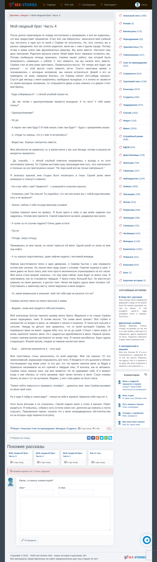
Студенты (72, 428)
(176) (132, 31)
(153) (131, 225)
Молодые (60, 428)
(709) (131, 163)
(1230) (134, 178)
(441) (131, 257)
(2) (127, 272)
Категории (107, 4)
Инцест (16, 428)
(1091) (132, 249)
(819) (131, 265)
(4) (128, 23)
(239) (134, 155)
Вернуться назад (20, 438)
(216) (129, 120)
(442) (129, 147)
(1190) (135, 81)
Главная (49, 4)
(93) (133, 39)
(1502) (130, 113)
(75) (133, 47)
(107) (133, 55)
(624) (132, 73)
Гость (141, 4)
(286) (131, 218)
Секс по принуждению (43, 428)
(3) (134, 280)
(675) (133, 105)
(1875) (131, 89)
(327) (131, 171)
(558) (131, 210)
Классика (26, 428)
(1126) (131, 241)
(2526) (130, 128)
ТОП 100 (66, 4)
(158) (131, 194)
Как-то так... (96, 453)
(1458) (134, 15)
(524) (129, 202)
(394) (131, 97)
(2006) (130, 186)
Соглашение (87, 4)
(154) (131, 233)
